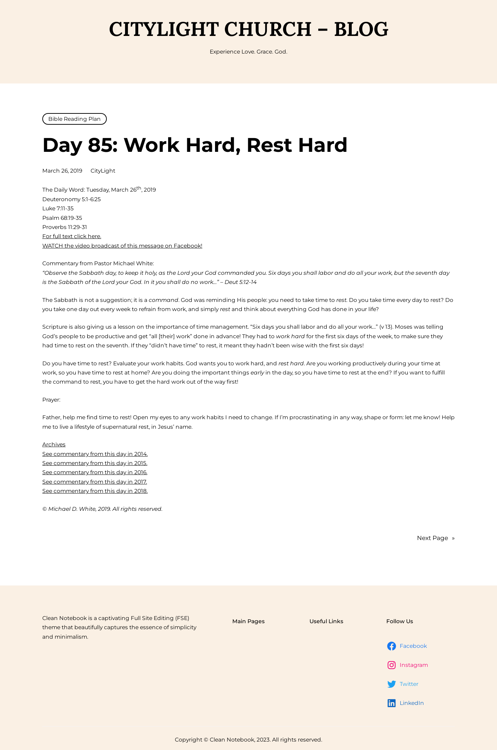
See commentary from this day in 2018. (95, 491)
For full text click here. (71, 236)
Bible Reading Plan (74, 119)
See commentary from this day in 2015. (94, 463)
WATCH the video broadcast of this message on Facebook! (122, 245)
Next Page (436, 538)
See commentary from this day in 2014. (95, 454)
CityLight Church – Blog (248, 28)
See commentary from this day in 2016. (94, 472)
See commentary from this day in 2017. (94, 481)
